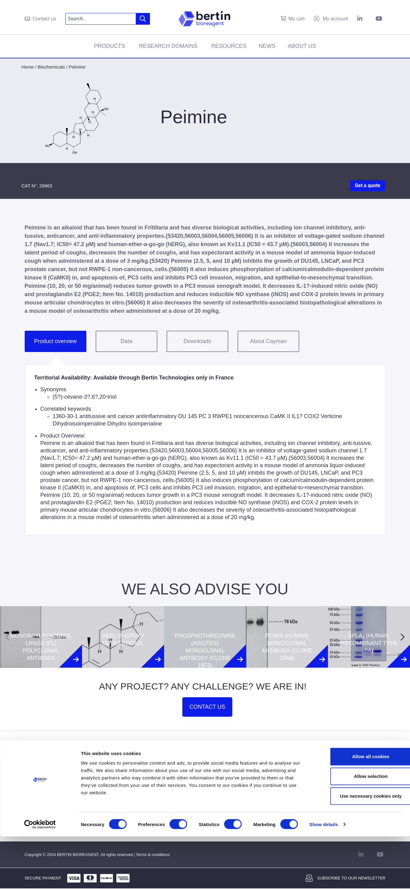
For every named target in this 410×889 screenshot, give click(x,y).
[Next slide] (402, 637)
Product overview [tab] (55, 341)
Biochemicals (51, 66)
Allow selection (358, 828)
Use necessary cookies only (358, 848)
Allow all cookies (358, 808)
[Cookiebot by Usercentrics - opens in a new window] (40, 877)
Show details (323, 876)
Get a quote (367, 185)
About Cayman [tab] (268, 341)
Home (28, 66)
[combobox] (100, 19)
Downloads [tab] (197, 341)
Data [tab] (126, 341)
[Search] (143, 19)
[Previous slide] (7, 637)
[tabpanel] (205, 449)
